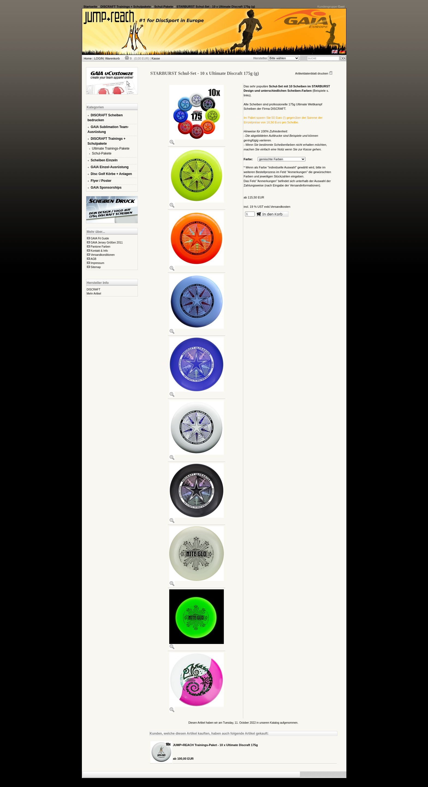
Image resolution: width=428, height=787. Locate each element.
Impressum (97, 263)
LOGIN (98, 58)
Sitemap (96, 267)
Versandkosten (280, 206)
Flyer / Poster (101, 181)
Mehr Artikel (94, 293)
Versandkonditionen (103, 254)
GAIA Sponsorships (106, 187)
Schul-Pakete (163, 6)
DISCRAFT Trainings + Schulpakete (125, 6)
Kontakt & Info (99, 250)
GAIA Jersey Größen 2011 (107, 242)
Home (88, 58)
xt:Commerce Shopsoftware (233, 780)
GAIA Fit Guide (100, 238)
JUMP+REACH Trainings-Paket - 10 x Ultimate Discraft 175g (215, 745)
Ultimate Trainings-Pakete (110, 148)
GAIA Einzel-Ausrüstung (110, 167)
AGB (93, 258)
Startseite (90, 6)
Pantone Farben (100, 246)
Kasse (155, 58)
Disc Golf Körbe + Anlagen (111, 174)
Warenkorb (112, 58)
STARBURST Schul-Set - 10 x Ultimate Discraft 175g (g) (215, 6)
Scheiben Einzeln (104, 160)
